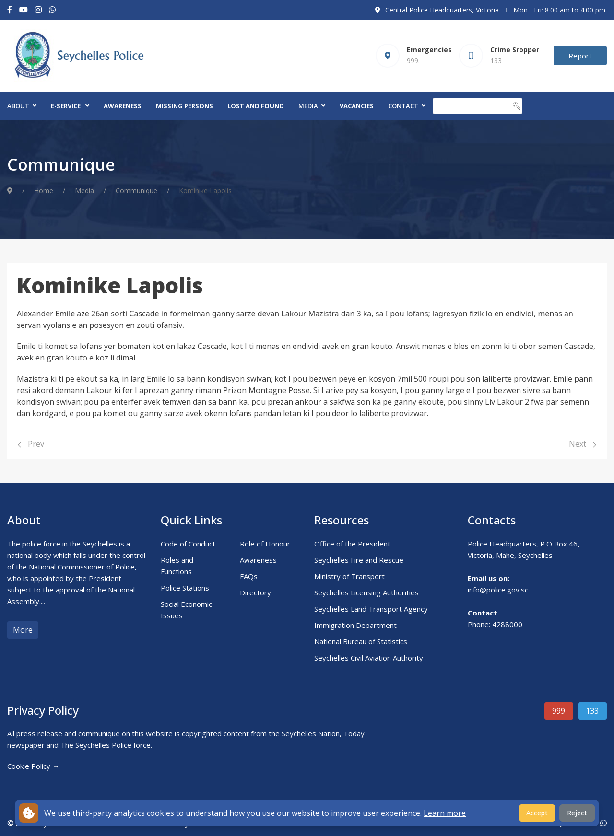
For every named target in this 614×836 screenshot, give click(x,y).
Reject (577, 812)
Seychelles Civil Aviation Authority (368, 657)
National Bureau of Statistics (360, 641)
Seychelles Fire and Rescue (358, 560)
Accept (537, 812)
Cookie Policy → (33, 766)
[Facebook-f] (9, 9)
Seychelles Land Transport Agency (371, 609)
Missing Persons (184, 106)
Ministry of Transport (349, 576)
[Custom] (52, 9)
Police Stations (185, 587)
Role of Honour (265, 543)
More (23, 630)
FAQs (249, 576)
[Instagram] (38, 9)
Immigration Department (355, 625)
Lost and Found (255, 106)
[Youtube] (23, 9)
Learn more (445, 813)
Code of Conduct (188, 543)
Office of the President (352, 543)
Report (580, 55)
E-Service (66, 106)
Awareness (123, 106)
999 (558, 711)
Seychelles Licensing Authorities (366, 592)
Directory (255, 592)
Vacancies (357, 106)
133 (592, 711)
